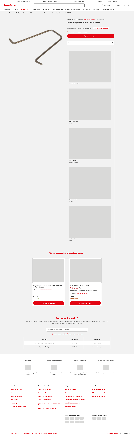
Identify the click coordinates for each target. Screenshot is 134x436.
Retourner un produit (98, 396)
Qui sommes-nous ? (17, 389)
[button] (106, 5)
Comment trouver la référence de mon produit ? (66, 334)
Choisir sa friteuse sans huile (47, 408)
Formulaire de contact (99, 389)
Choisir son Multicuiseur (45, 396)
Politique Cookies (70, 389)
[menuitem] (7, 9)
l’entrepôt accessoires (89, 19)
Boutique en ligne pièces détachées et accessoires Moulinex (32, 12)
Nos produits (36, 9)
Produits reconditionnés (72, 9)
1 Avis (84, 288)
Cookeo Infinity (25, 9)
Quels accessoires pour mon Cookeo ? (49, 403)
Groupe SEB (27, 433)
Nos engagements (16, 396)
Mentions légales (70, 406)
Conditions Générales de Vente (74, 403)
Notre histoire (15, 399)
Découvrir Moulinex (17, 393)
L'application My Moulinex (18, 406)
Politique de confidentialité (73, 396)
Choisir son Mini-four (44, 399)
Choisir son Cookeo (44, 393)
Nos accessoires (58, 9)
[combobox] (67, 329)
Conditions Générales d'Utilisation (75, 399)
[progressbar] (90, 66)
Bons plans (7, 9)
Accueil (11, 12)
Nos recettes (96, 9)
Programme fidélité (108, 9)
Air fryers (15, 9)
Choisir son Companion (45, 389)
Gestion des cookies (71, 393)
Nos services (86, 9)
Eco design (14, 403)
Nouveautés (46, 9)
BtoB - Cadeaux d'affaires (100, 393)
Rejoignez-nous (36, 433)
